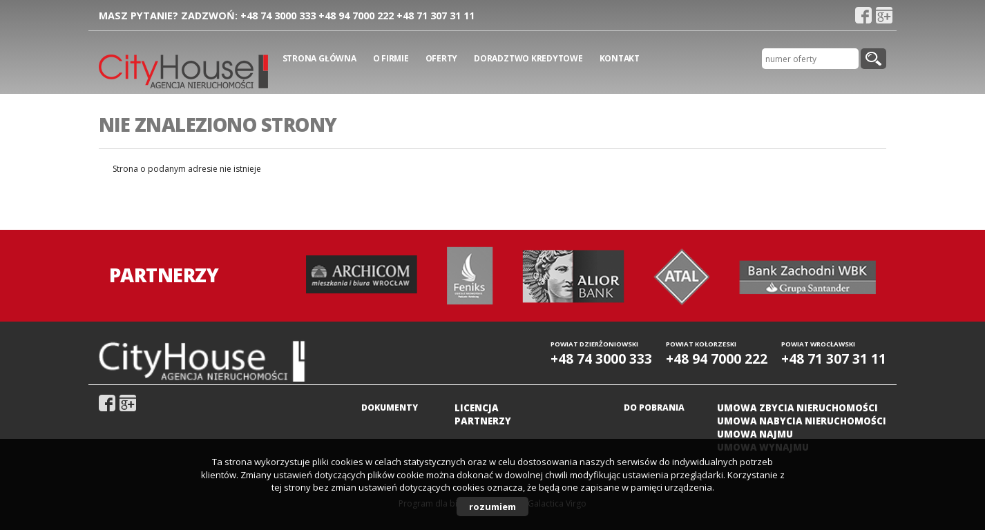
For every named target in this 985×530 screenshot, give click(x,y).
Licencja (477, 408)
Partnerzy (483, 421)
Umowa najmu (755, 434)
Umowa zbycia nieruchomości (797, 408)
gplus (884, 15)
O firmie (391, 58)
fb (863, 15)
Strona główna (319, 58)
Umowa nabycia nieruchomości (801, 421)
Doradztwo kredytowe (528, 58)
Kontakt (620, 58)
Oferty (441, 58)
